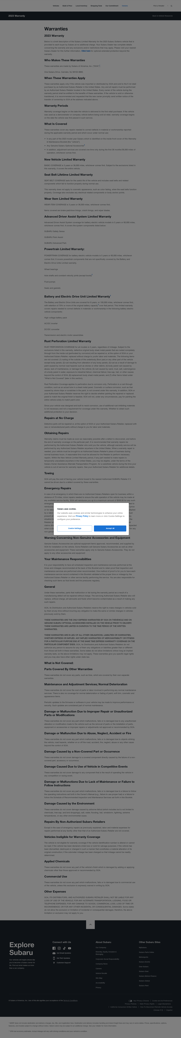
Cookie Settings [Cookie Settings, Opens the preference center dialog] (74, 528)
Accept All (110, 528)
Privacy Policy (82, 516)
